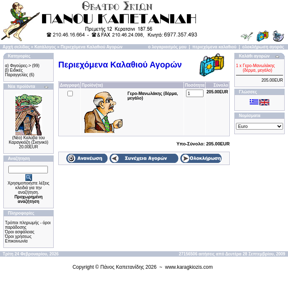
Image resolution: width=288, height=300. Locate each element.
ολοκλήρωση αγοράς (263, 47)
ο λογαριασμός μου (167, 47)
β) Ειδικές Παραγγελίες (16, 72)
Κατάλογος (45, 47)
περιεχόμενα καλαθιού (214, 47)
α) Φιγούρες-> (18, 65)
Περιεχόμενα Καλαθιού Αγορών (92, 47)
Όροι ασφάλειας (20, 232)
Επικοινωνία (16, 241)
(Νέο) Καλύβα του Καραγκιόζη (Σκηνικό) (28, 140)
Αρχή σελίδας (16, 47)
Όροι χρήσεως (18, 236)
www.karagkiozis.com (189, 267)
